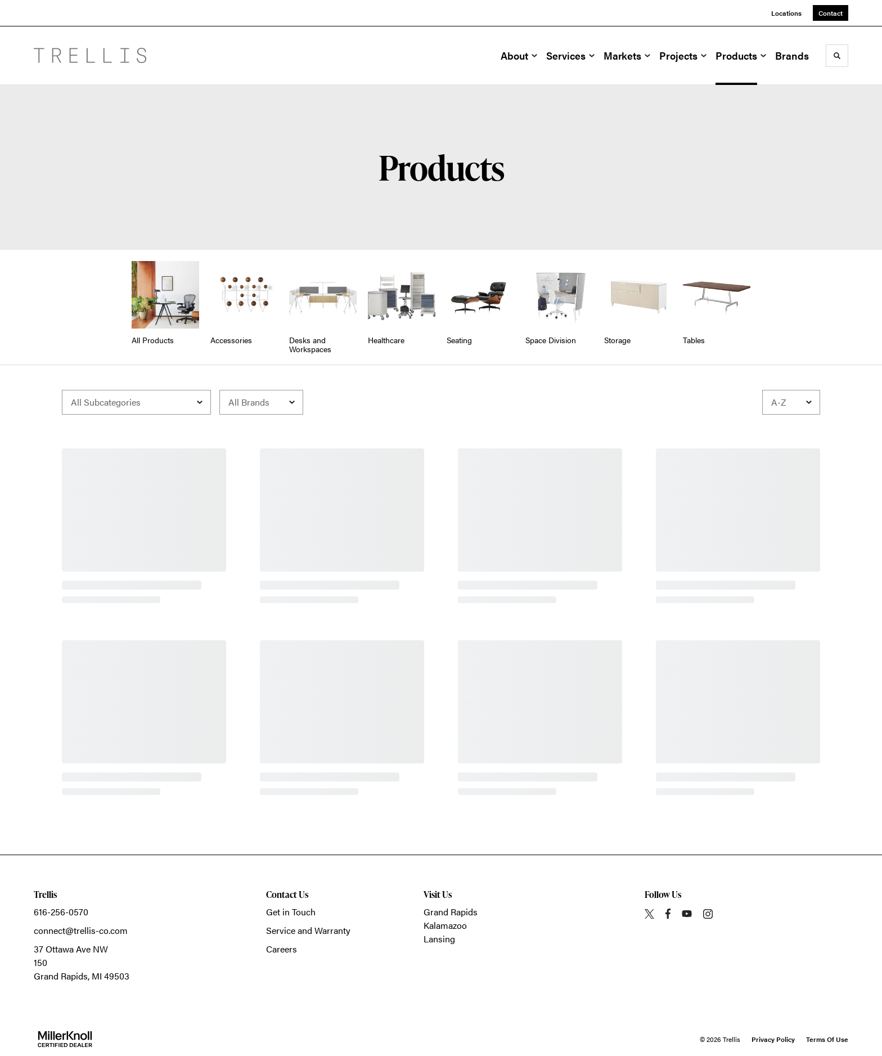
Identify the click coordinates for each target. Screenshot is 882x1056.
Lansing (439, 938)
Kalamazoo (445, 925)
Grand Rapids (451, 911)
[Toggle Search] (837, 55)
